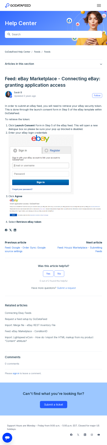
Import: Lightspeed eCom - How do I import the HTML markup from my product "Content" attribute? (49, 339)
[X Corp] (10, 230)
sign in (16, 373)
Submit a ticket (53, 404)
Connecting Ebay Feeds (18, 312)
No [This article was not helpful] (59, 273)
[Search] (53, 34)
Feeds (37, 51)
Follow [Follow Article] (97, 95)
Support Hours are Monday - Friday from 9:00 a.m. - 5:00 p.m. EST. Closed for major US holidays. (53, 427)
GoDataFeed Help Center (17, 51)
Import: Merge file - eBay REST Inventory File (30, 325)
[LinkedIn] (15, 230)
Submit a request (66, 287)
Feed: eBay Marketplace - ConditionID (26, 331)
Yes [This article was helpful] (48, 273)
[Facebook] (6, 230)
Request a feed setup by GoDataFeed (26, 319)
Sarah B (18, 92)
